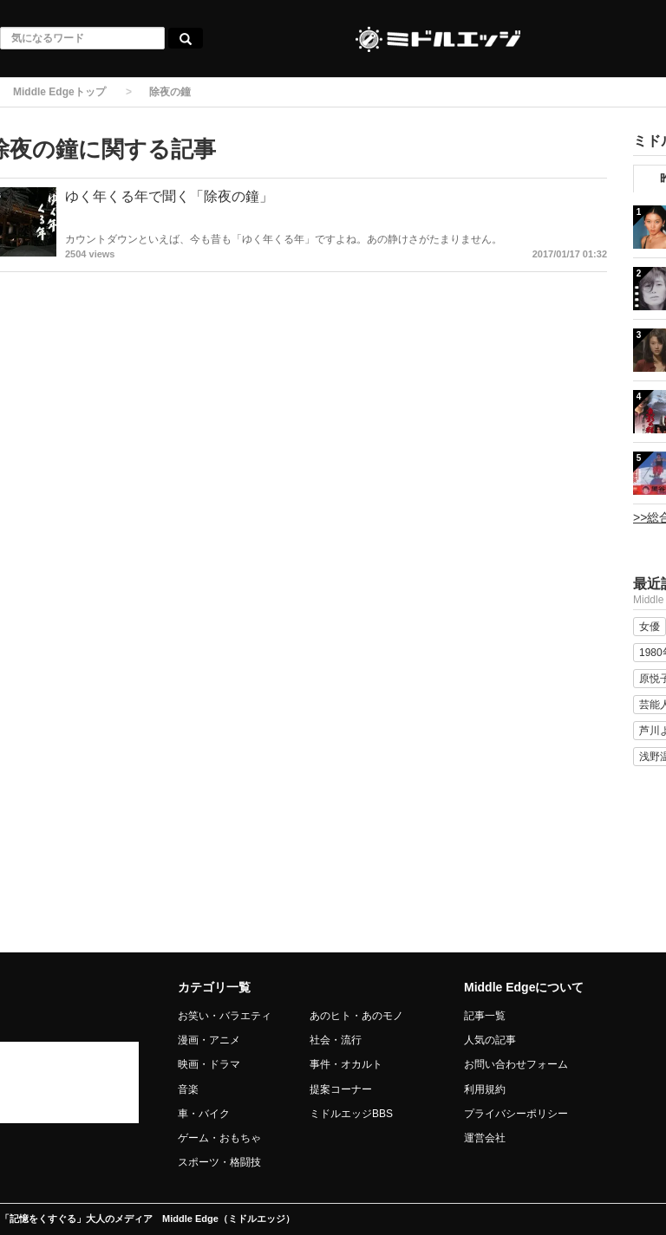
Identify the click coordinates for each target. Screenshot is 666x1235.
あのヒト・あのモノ (356, 1016)
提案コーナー (341, 1089)
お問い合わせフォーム (516, 1064)
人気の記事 (490, 1040)
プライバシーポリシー (516, 1114)
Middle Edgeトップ (59, 92)
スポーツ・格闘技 (219, 1162)
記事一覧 (485, 1016)
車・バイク (204, 1114)
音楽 (188, 1089)
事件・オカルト (346, 1064)
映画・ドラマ (209, 1064)
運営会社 (485, 1138)
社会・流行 (336, 1040)
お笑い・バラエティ (224, 1016)
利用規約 (485, 1089)
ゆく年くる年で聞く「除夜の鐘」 (169, 196)
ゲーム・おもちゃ (219, 1138)
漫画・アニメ (209, 1040)
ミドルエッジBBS (351, 1114)
